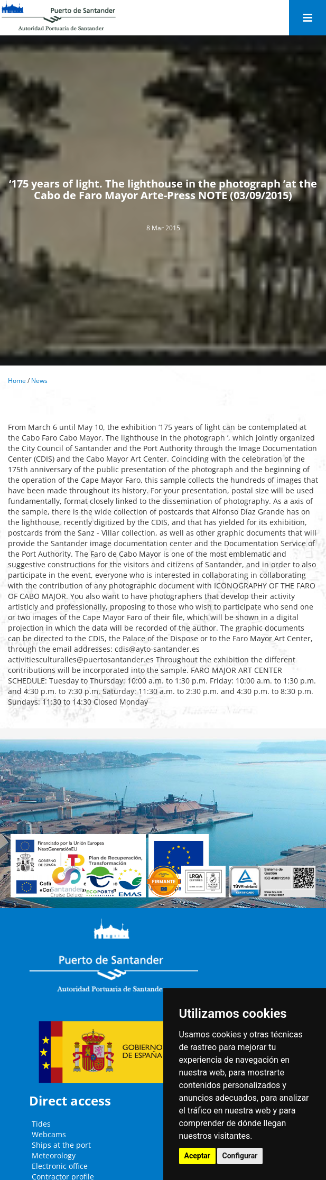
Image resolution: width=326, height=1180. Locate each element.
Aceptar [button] (197, 1155)
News (39, 380)
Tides (41, 1124)
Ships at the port (61, 1145)
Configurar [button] (240, 1155)
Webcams (49, 1134)
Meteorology (54, 1155)
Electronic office (60, 1166)
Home (17, 380)
